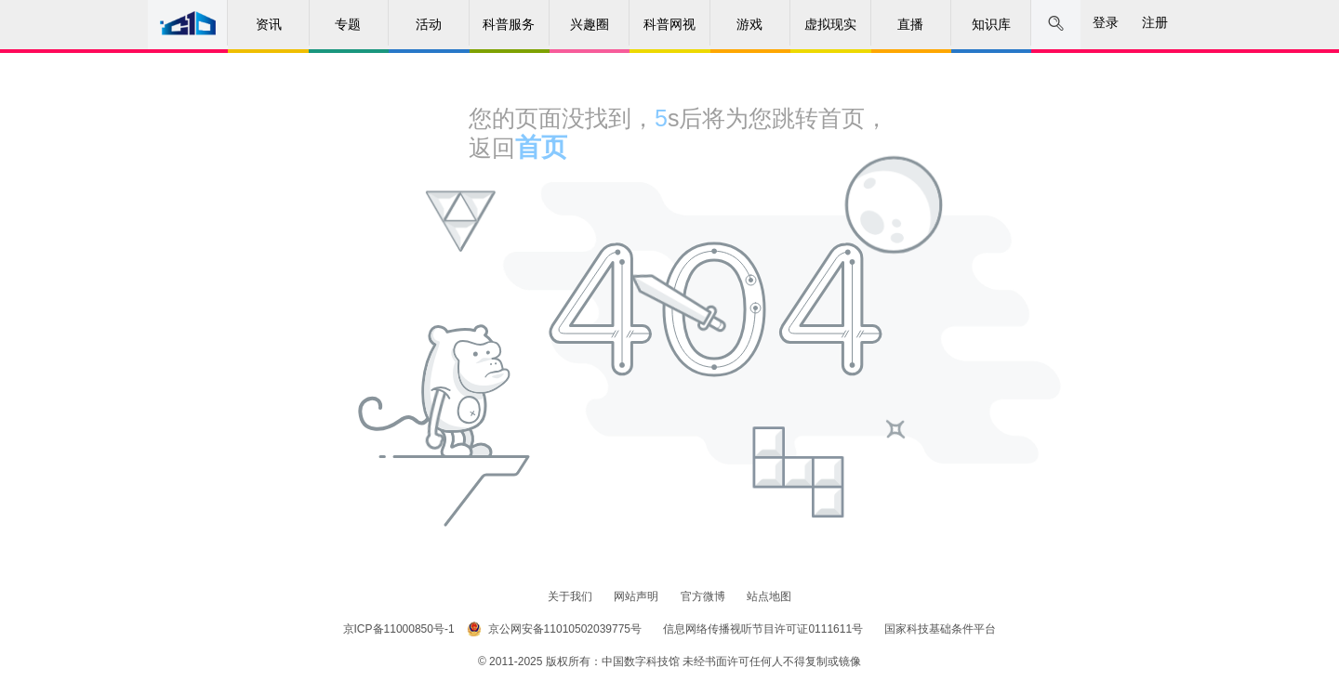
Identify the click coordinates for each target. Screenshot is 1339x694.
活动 (429, 24)
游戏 (749, 24)
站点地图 (769, 596)
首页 (541, 147)
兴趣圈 (589, 24)
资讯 (269, 24)
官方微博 (704, 596)
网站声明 (637, 596)
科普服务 (509, 24)
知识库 (991, 24)
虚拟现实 (830, 24)
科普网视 (669, 24)
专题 (348, 24)
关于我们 (571, 596)
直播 (910, 24)
